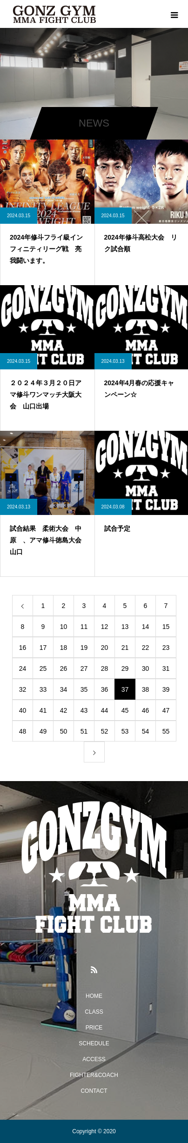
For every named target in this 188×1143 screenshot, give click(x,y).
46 (145, 710)
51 (84, 731)
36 (104, 689)
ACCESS (93, 1059)
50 (63, 731)
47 (166, 710)
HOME (94, 996)
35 (84, 689)
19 (84, 647)
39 (166, 689)
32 (23, 689)
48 (23, 731)
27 (84, 668)
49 (43, 731)
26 (63, 668)
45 (125, 710)
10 (63, 626)
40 (23, 710)
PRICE (94, 1027)
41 (43, 710)
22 (145, 647)
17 (43, 647)
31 (166, 668)
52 (104, 731)
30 (145, 668)
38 (145, 689)
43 (84, 710)
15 (166, 626)
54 (145, 731)
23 (166, 647)
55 (166, 731)
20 (104, 647)
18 (63, 647)
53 (125, 731)
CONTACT (94, 1091)
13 (125, 626)
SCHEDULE (94, 1043)
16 (23, 647)
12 (104, 626)
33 (43, 689)
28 (104, 668)
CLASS (94, 1012)
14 (145, 626)
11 (84, 626)
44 (104, 710)
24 (23, 668)
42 (63, 710)
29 (125, 668)
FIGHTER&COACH (94, 1075)
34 (63, 689)
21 (125, 647)
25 (43, 668)
